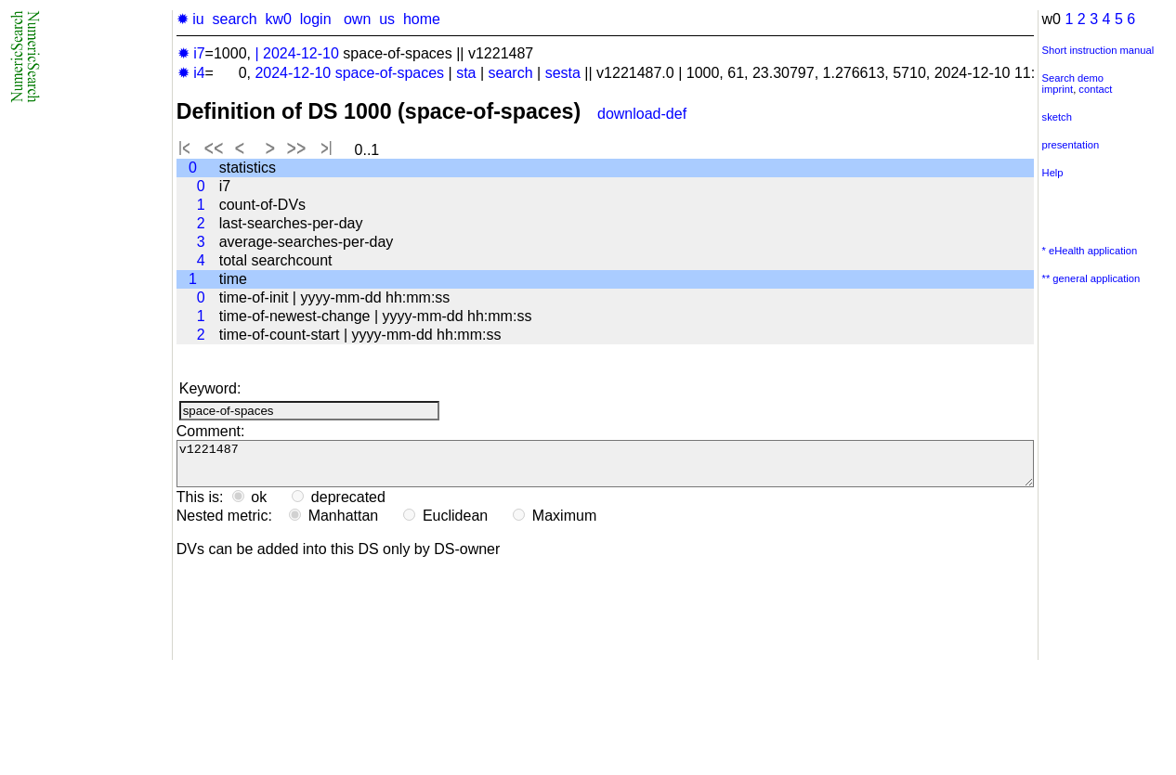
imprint (1058, 89)
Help (1053, 172)
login (316, 19)
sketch (1057, 117)
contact (1095, 89)
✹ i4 (191, 73)
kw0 (278, 19)
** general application (1091, 278)
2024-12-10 (301, 53)
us (387, 19)
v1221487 (605, 468)
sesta (563, 73)
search (235, 19)
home (421, 19)
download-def (641, 114)
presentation (1071, 144)
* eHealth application (1090, 250)
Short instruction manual (1098, 50)
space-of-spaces (389, 73)
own (357, 19)
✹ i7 (191, 53)
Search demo (1073, 78)
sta (466, 73)
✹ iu (190, 19)
